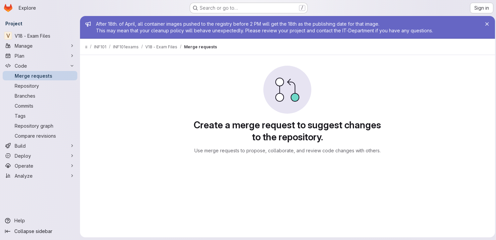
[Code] (40, 65)
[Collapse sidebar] (40, 231)
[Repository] (40, 85)
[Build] (40, 145)
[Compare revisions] (40, 135)
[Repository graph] (40, 125)
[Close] (485, 24)
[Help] (40, 220)
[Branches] (40, 95)
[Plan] (40, 55)
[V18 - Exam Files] (40, 35)
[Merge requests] (40, 75)
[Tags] (40, 115)
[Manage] (40, 45)
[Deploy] (40, 155)
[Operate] (40, 165)
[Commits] (40, 105)
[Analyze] (40, 175)
